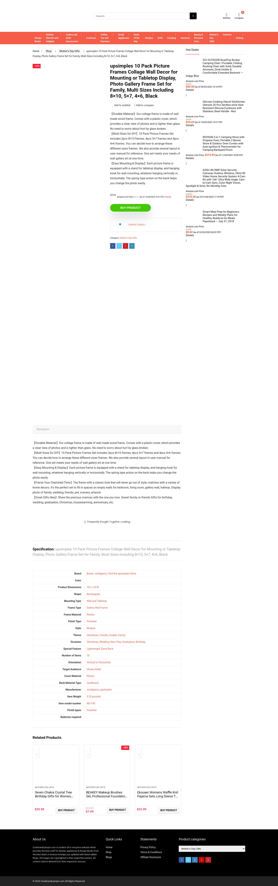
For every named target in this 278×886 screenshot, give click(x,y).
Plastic (90, 676)
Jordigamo (93, 689)
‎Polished (91, 621)
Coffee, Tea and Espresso (105, 38)
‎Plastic (90, 614)
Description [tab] (43, 429)
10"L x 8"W (93, 587)
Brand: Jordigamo (97, 573)
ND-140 (91, 703)
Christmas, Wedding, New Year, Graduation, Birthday (116, 641)
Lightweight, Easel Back (100, 648)
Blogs (109, 857)
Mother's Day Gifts (70, 51)
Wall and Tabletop (97, 601)
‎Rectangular (93, 594)
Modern (91, 628)
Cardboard (93, 682)
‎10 (88, 655)
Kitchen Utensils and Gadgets (52, 38)
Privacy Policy (147, 847)
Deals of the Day (137, 38)
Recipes (149, 38)
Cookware (91, 38)
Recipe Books (38, 40)
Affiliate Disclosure (150, 857)
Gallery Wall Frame (97, 607)
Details (167, 197)
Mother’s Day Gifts (214, 38)
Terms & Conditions (151, 852)
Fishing (239, 38)
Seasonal (185, 38)
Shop (49, 51)
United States (136, 224)
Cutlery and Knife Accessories (72, 38)
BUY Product (130, 207)
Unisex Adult (94, 669)
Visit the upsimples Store (122, 573)
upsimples (106, 689)
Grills (160, 38)
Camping (171, 38)
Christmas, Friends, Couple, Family (106, 635)
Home (36, 51)
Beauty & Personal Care (198, 38)
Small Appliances (123, 36)
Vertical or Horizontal (99, 662)
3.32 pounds (94, 696)
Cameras (227, 34)
